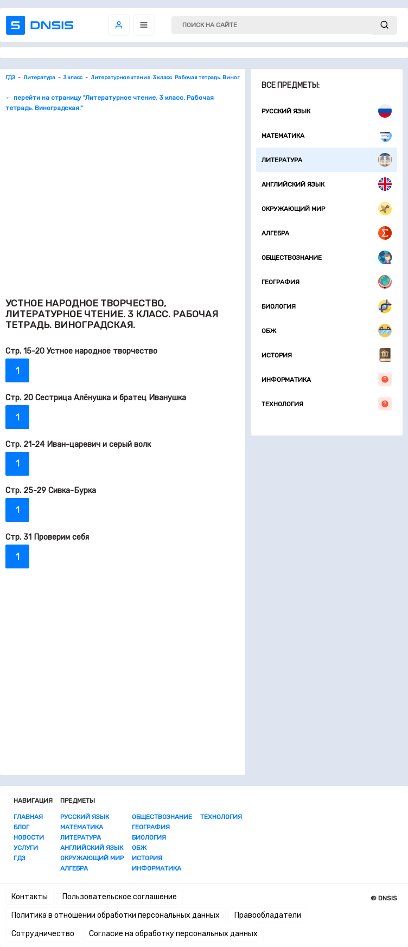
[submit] (384, 25)
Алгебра (327, 233)
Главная (28, 817)
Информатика (327, 379)
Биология (327, 306)
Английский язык (327, 184)
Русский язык (327, 111)
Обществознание (327, 257)
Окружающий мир (327, 208)
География (327, 282)
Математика (327, 135)
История (327, 355)
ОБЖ (327, 330)
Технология (327, 404)
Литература (327, 160)
